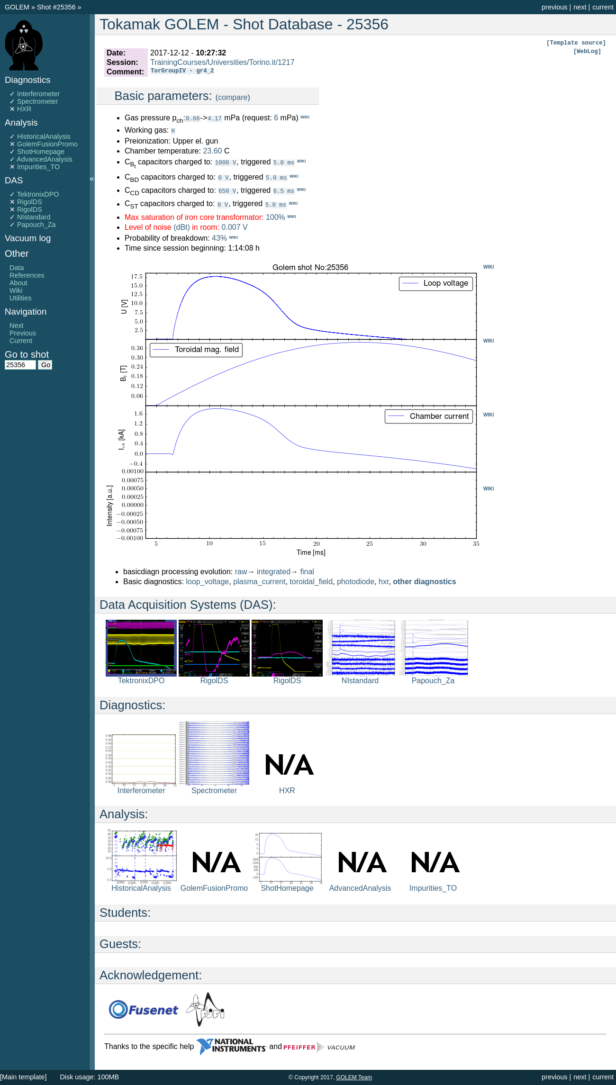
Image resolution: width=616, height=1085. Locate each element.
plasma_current (259, 581)
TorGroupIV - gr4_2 (182, 72)
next (579, 7)
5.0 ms (283, 162)
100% (275, 217)
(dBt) (181, 227)
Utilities (20, 298)
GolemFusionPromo (47, 144)
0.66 (193, 118)
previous (554, 7)
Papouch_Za (36, 224)
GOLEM (18, 7)
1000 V (225, 162)
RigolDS (29, 202)
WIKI (488, 266)
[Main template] (23, 1077)
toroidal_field (311, 581)
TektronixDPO (38, 194)
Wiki (15, 290)
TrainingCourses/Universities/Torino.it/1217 (222, 62)
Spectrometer (37, 101)
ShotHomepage (40, 151)
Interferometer (38, 94)
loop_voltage (207, 581)
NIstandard (33, 217)
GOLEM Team (354, 1077)
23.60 (212, 150)
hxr (384, 581)
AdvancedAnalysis (44, 159)
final (307, 571)
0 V (223, 177)
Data (16, 267)
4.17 (215, 118)
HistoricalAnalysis (44, 136)
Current (20, 340)
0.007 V (235, 227)
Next (16, 325)
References (27, 275)
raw (241, 571)
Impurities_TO (38, 167)
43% (219, 238)
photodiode (355, 581)
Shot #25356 (56, 7)
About (18, 283)
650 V (227, 190)
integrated (273, 571)
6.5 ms (283, 190)
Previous (22, 333)
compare (232, 97)
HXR (24, 109)
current (603, 7)
